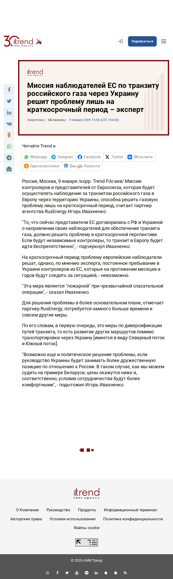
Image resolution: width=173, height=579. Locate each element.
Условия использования (72, 519)
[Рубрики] (163, 41)
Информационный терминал (130, 510)
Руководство (58, 510)
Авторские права (26, 519)
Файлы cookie (87, 527)
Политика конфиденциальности (133, 519)
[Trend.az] (23, 41)
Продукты (87, 510)
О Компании (27, 510)
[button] (9, 89)
